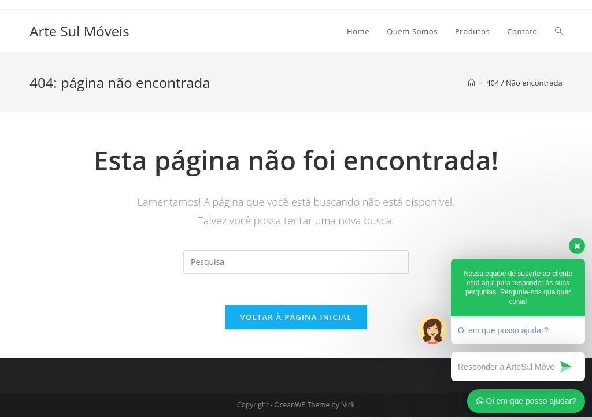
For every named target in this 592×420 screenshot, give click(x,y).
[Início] (471, 83)
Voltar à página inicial (296, 320)
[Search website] (558, 31)
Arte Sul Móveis (79, 30)
